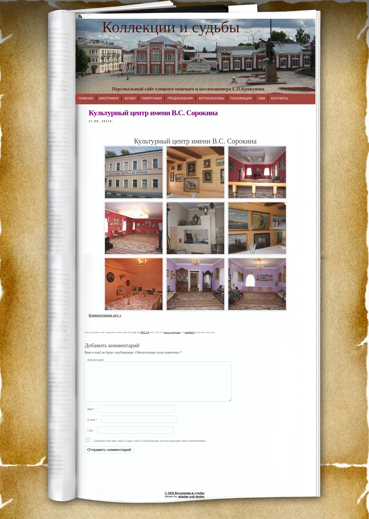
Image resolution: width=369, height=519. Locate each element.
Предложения (180, 98)
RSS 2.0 (145, 332)
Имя (91, 416)
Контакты (279, 98)
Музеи (130, 98)
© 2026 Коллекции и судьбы (184, 499)
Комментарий (96, 359)
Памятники (151, 98)
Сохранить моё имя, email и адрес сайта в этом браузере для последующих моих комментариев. (149, 447)
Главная (86, 98)
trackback (189, 332)
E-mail (92, 426)
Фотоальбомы (211, 98)
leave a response (172, 332)
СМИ (261, 98)
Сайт (90, 437)
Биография (108, 98)
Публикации (241, 98)
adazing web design (191, 503)
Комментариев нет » (105, 315)
